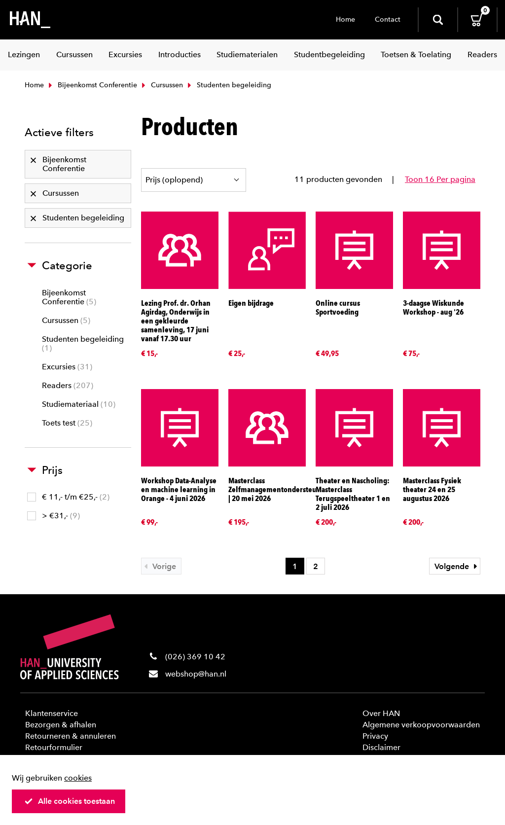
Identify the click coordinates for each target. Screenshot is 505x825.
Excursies (67, 366)
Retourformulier (53, 747)
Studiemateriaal (78, 404)
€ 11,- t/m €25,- (68, 497)
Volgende (457, 566)
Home (345, 19)
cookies (78, 778)
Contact (387, 19)
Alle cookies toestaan (69, 801)
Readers (67, 385)
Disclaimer (381, 747)
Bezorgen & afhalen (60, 724)
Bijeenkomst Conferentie (91, 85)
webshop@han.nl (195, 674)
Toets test (67, 423)
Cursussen (161, 85)
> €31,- (53, 515)
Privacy (375, 736)
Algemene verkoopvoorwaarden (421, 724)
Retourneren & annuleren (70, 736)
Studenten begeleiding (83, 343)
